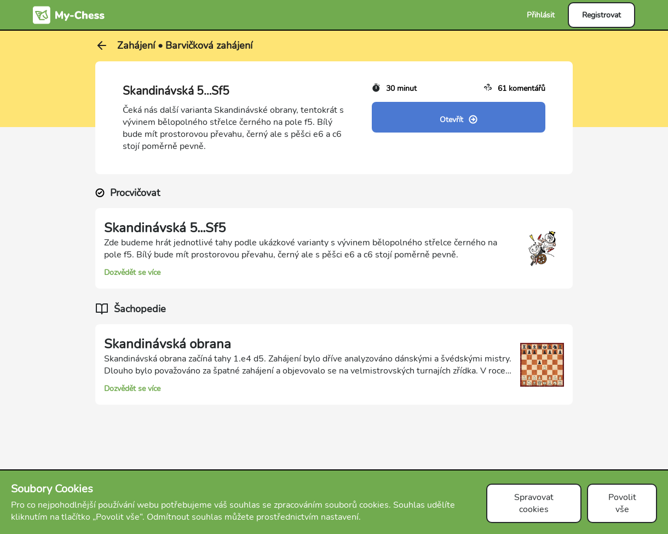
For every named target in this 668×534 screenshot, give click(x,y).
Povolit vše (622, 503)
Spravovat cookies (534, 503)
